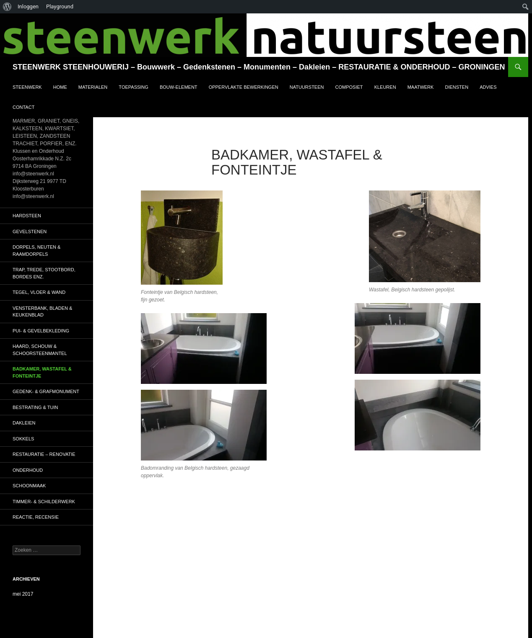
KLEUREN (385, 87)
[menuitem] (7, 6)
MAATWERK (420, 87)
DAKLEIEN (24, 422)
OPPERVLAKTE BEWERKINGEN (243, 87)
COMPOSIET (349, 87)
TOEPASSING (133, 87)
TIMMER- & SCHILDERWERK (44, 501)
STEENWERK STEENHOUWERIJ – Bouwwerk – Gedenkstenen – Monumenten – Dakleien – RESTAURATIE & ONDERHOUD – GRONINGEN (259, 67)
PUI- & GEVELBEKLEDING (41, 330)
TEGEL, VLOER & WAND (39, 292)
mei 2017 (23, 594)
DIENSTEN (456, 87)
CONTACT (23, 107)
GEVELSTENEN (30, 231)
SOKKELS (23, 438)
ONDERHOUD (28, 470)
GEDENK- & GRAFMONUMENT (46, 391)
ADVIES (488, 87)
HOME (60, 87)
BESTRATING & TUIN (35, 407)
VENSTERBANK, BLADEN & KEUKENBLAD (42, 312)
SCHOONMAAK (29, 485)
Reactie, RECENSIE (36, 517)
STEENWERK (27, 87)
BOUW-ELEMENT (178, 87)
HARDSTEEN (27, 215)
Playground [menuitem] (59, 6)
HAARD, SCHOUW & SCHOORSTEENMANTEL (40, 350)
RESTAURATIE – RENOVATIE (44, 454)
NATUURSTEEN (307, 87)
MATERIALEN (92, 87)
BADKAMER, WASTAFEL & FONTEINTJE (42, 372)
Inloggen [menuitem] (28, 6)
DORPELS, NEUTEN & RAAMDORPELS (36, 250)
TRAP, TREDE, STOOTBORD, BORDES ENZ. (44, 273)
